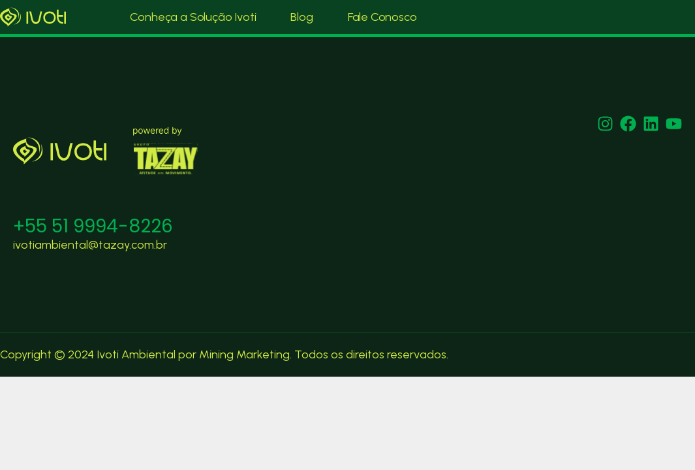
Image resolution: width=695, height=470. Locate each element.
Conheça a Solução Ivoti (193, 17)
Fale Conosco (382, 17)
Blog (301, 17)
